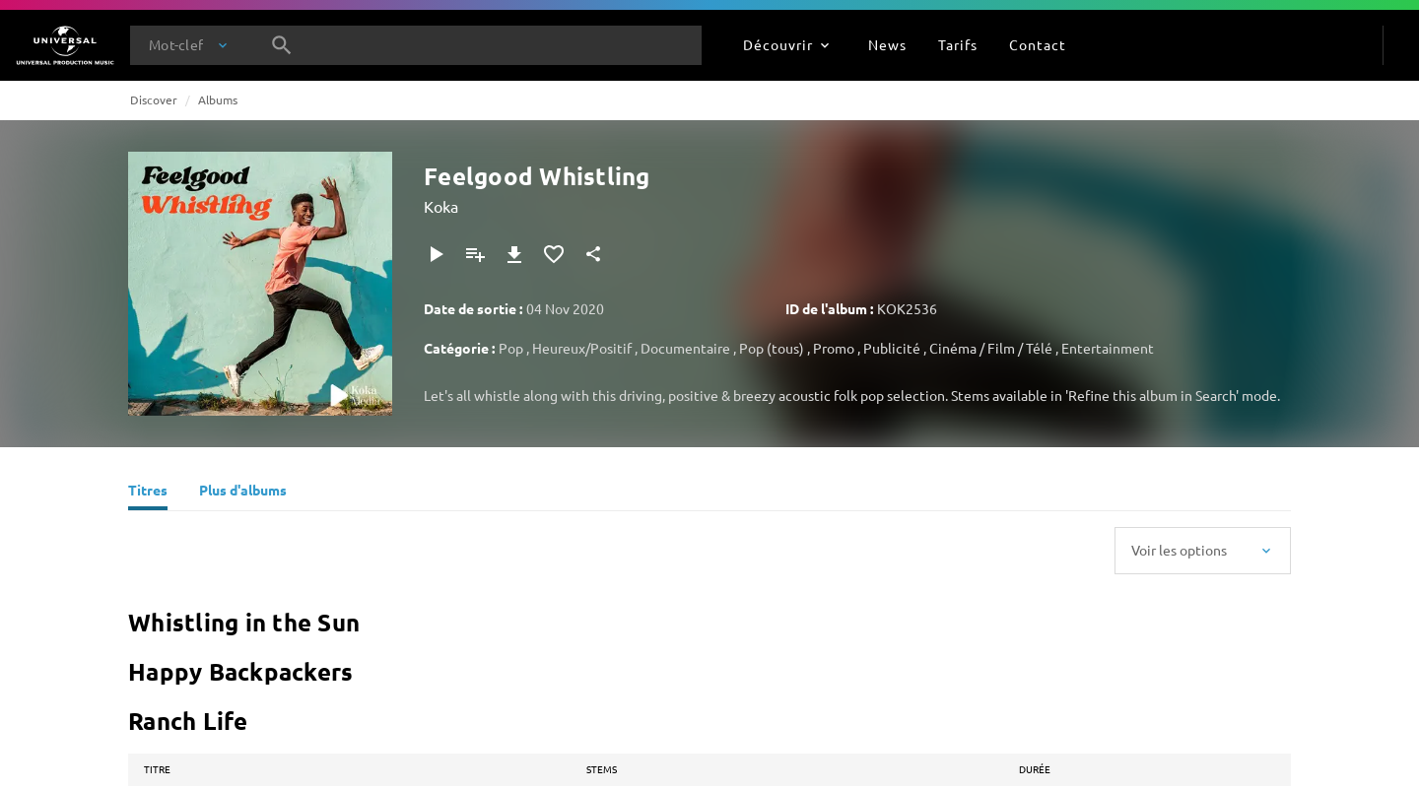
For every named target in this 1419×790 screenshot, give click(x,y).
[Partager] (593, 254)
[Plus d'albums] (243, 492)
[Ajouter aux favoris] (554, 254)
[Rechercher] (281, 45)
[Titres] (148, 492)
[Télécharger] (514, 254)
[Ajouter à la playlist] (475, 254)
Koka (441, 206)
